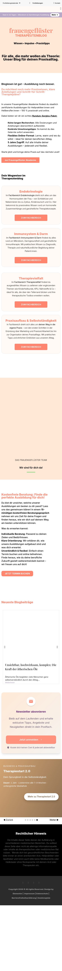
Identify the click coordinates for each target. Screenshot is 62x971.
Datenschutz (42, 893)
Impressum (29, 893)
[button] (60, 8)
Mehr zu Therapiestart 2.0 (41, 796)
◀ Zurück (8, 820)
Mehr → (55, 15)
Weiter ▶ (54, 820)
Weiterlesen (10, 682)
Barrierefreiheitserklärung (24, 898)
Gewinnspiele (44, 898)
